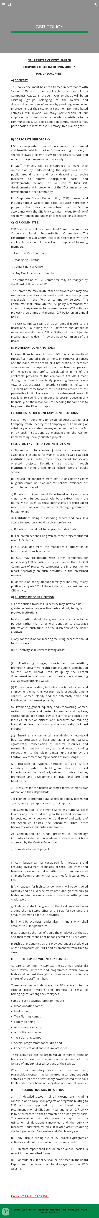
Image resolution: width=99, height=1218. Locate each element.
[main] (49, 26)
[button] (4, 4)
